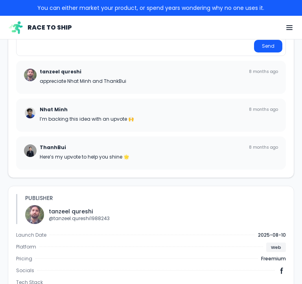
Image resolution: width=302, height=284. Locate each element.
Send (268, 46)
